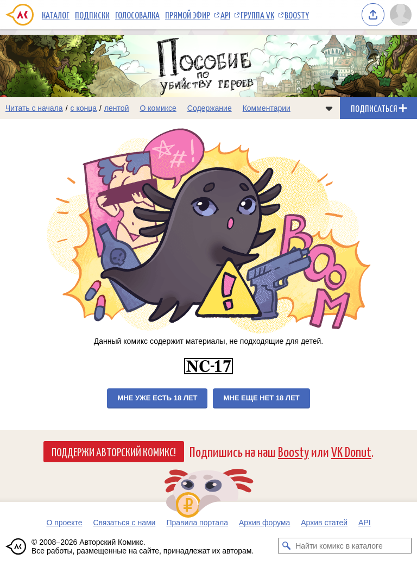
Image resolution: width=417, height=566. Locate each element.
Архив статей (324, 522)
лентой (116, 108)
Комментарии (266, 108)
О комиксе (158, 108)
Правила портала (197, 522)
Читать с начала (34, 108)
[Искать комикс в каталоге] (286, 546)
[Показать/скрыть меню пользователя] (400, 14)
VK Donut (351, 451)
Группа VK (257, 15)
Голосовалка (137, 15)
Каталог (56, 15)
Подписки (92, 15)
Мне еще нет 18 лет (261, 398)
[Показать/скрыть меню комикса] (329, 108)
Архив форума (264, 522)
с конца (84, 108)
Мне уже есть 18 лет (157, 398)
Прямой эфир (187, 15)
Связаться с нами (124, 522)
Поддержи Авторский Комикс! (114, 451)
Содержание (209, 108)
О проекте (64, 522)
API (225, 15)
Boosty (297, 15)
